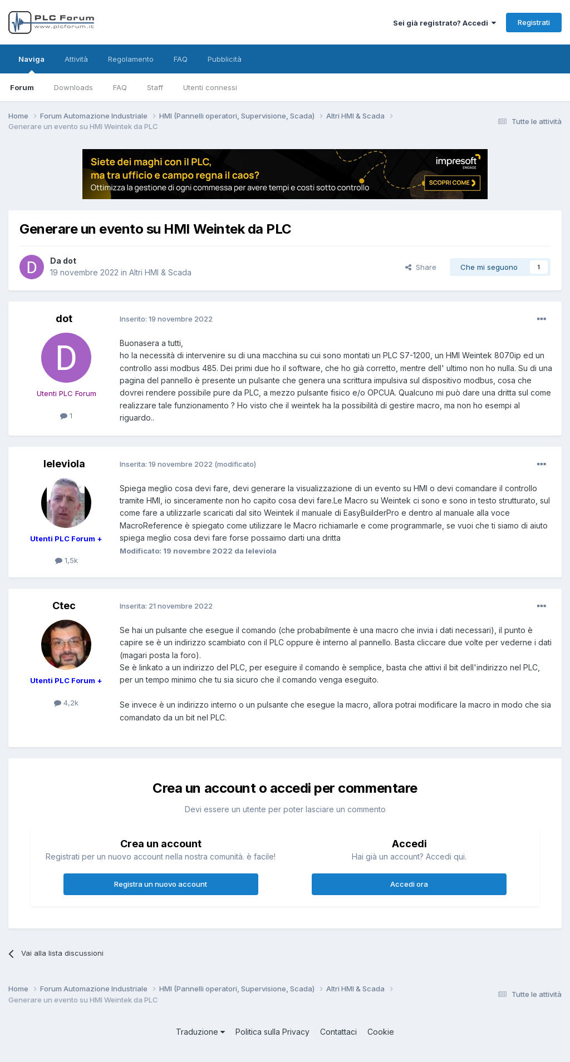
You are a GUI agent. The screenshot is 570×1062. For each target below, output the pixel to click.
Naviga (31, 64)
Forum (22, 87)
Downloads (73, 87)
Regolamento (131, 59)
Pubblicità (225, 59)
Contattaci (338, 1031)
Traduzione (200, 1031)
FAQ (120, 87)
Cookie (380, 1031)
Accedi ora (409, 884)
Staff (155, 87)
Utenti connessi (210, 87)
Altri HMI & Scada (160, 272)
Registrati (534, 22)
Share (420, 267)
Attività (76, 59)
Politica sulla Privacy (272, 1031)
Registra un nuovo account (160, 884)
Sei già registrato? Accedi (444, 22)
